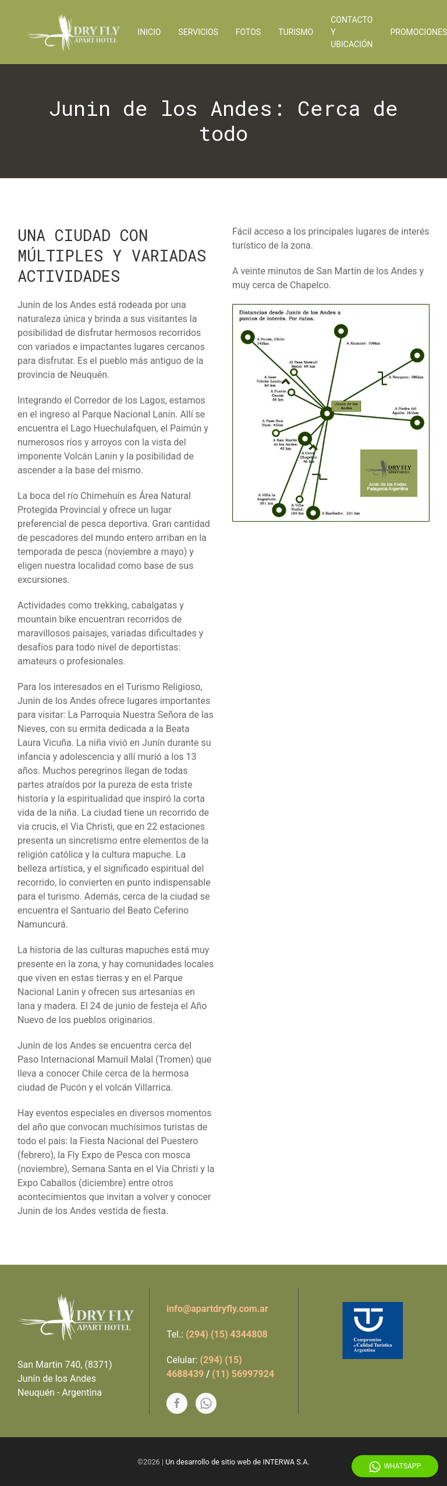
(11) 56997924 (243, 1373)
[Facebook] (176, 1403)
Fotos (248, 32)
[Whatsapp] (206, 1403)
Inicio (149, 32)
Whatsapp (395, 1467)
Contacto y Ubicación (351, 32)
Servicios (198, 32)
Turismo (295, 32)
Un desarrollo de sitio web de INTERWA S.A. (237, 1461)
